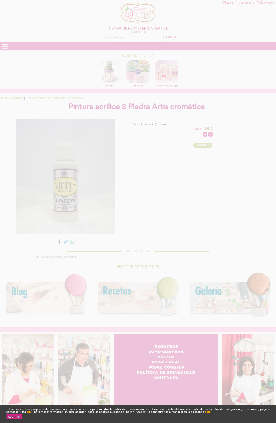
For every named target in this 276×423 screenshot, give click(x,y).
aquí (29, 412)
